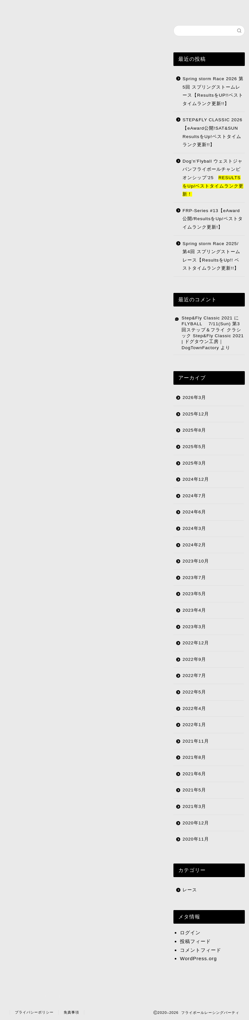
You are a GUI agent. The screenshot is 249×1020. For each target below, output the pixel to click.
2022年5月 (194, 692)
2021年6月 (194, 773)
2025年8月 (194, 430)
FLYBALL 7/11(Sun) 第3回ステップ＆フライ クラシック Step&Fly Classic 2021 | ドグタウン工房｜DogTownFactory (213, 335)
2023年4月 (194, 610)
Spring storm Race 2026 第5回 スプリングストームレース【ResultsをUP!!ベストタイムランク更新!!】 (212, 91)
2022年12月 (195, 642)
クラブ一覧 (163, 10)
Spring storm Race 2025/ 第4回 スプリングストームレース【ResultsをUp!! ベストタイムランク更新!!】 (211, 256)
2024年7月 (194, 495)
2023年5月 (194, 593)
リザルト (83, 7)
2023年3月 (194, 626)
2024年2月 (194, 544)
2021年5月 (194, 790)
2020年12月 (195, 823)
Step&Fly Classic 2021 (207, 318)
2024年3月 (194, 528)
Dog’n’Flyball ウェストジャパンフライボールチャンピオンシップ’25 (213, 178)
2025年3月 (194, 463)
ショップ (190, 7)
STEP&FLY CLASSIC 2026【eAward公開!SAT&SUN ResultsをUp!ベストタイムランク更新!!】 (212, 132)
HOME (23, 7)
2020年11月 (195, 839)
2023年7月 (194, 577)
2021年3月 (194, 806)
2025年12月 (195, 414)
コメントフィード (200, 950)
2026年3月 (194, 397)
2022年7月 (194, 675)
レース (189, 889)
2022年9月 (194, 659)
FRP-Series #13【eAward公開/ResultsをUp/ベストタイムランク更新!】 (212, 219)
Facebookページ (223, 10)
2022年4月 (194, 708)
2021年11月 (195, 741)
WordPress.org (198, 958)
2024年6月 (194, 512)
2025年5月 (194, 446)
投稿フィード (195, 941)
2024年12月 (195, 479)
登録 (136, 7)
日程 (110, 7)
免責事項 (71, 1012)
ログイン (190, 932)
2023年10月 (195, 561)
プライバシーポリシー (34, 1012)
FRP (54, 7)
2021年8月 (194, 757)
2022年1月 (194, 724)
